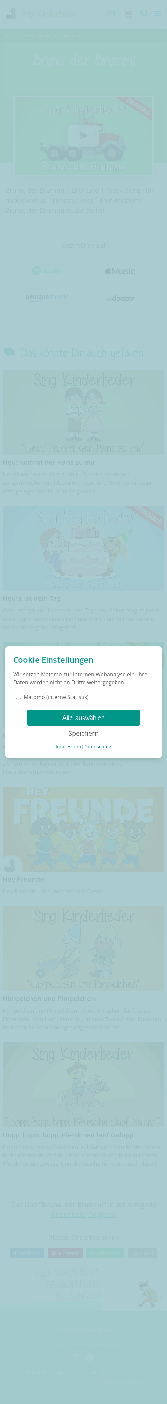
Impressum (68, 746)
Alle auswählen (83, 718)
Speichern (83, 733)
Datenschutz (97, 746)
